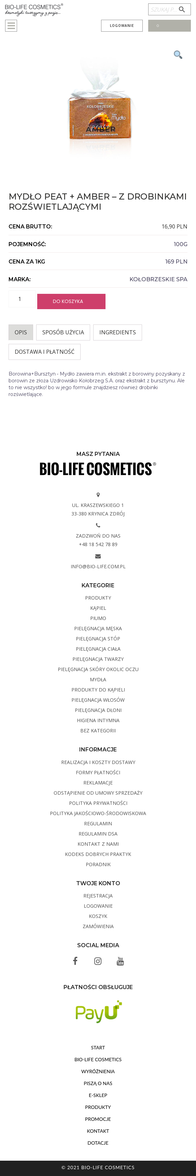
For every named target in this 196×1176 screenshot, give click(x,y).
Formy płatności (98, 772)
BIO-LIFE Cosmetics (98, 1059)
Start (98, 1047)
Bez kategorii (98, 730)
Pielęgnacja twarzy (98, 659)
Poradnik (98, 864)
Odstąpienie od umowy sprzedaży (98, 793)
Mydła (98, 679)
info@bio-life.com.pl (98, 566)
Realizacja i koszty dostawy (98, 762)
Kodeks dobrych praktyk (98, 854)
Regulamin (98, 823)
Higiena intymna (98, 720)
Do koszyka (68, 301)
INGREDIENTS (117, 332)
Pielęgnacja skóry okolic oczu (98, 669)
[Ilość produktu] (22, 298)
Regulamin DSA (98, 833)
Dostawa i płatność (44, 351)
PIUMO (98, 618)
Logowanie (122, 25)
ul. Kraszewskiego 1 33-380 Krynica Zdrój (98, 509)
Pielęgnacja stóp (98, 638)
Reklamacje (98, 782)
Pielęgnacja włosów (98, 700)
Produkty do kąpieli (98, 689)
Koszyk (98, 916)
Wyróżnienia (98, 1071)
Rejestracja (98, 895)
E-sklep (98, 1095)
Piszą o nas (98, 1083)
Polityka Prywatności (98, 803)
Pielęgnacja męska (98, 628)
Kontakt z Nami (98, 844)
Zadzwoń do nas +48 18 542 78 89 (98, 540)
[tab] (21, 332)
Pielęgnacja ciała (98, 649)
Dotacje (97, 1143)
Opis (21, 332)
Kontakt (98, 1131)
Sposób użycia (63, 332)
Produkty (98, 597)
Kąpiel (98, 608)
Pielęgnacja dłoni (98, 710)
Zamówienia (98, 926)
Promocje (98, 1119)
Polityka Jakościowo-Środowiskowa (98, 813)
